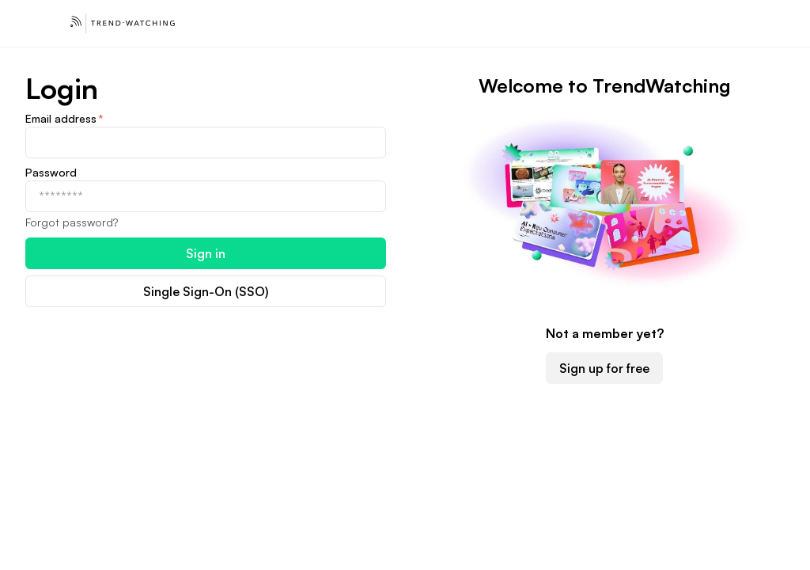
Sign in (205, 253)
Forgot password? (71, 222)
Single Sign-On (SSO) (205, 291)
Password (51, 172)
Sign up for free (604, 368)
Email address (64, 119)
